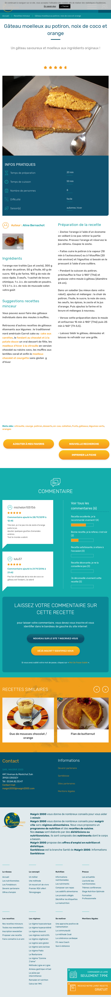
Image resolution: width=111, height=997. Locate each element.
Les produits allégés (65, 895)
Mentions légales (66, 791)
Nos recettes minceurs (12, 924)
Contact (10, 761)
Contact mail (8, 785)
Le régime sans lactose (39, 947)
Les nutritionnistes (10, 881)
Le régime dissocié (37, 931)
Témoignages (35, 892)
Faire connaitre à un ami (13, 939)
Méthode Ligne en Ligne (39, 965)
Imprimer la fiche (84, 454)
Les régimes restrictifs (39, 935)
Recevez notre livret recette (92, 988)
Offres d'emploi (9, 892)
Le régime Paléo (36, 951)
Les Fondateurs (9, 885)
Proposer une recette (12, 935)
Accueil (5, 877)
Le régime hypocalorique (40, 924)
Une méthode (35, 881)
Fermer (65, 6)
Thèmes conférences (91, 888)
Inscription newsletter (12, 931)
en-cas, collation (62, 426)
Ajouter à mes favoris (28, 443)
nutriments (84, 835)
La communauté (63, 931)
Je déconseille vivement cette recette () (86, 582)
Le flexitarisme (35, 954)
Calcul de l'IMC (35, 984)
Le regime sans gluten (39, 943)
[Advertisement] (55, 389)
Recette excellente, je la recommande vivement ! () (85, 521)
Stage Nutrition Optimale (93, 891)
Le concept (34, 872)
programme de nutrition (45, 828)
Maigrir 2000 (38, 821)
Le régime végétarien (38, 939)
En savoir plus (50, 6)
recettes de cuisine (81, 828)
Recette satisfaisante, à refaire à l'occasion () (87, 551)
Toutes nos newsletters (12, 928)
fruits (75, 426)
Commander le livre (94, 974)
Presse (85, 872)
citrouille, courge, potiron (28, 426)
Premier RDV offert (37, 888)
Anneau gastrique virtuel (40, 969)
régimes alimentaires (55, 824)
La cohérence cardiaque (66, 938)
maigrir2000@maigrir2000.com (18, 788)
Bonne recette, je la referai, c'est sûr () (89, 536)
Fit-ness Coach (62, 942)
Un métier (33, 877)
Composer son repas (65, 888)
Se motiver (61, 918)
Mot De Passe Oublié (78, 662)
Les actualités (88, 877)
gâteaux (83, 426)
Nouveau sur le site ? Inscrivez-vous (55, 638)
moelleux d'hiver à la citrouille (20, 345)
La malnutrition (62, 903)
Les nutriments (62, 884)
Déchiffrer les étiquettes (66, 899)
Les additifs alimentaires (67, 891)
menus (39, 831)
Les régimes (34, 918)
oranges (6, 429)
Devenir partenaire (67, 768)
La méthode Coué (63, 934)
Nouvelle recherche (84, 443)
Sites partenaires (66, 783)
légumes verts (96, 426)
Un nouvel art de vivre (39, 885)
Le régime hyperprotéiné (40, 928)
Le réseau (7, 872)
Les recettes (8, 918)
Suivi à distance (63, 946)
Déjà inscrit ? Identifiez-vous (55, 651)
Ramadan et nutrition (38, 980)
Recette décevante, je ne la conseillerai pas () (85, 567)
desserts (47, 426)
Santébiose (63, 775)
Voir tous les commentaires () (84, 505)
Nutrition (60, 872)
